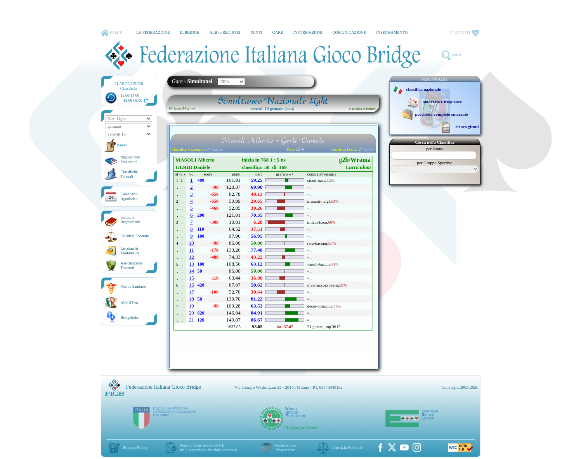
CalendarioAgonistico (129, 196)
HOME (111, 33)
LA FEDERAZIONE (153, 32)
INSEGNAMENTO (392, 32)
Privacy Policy (135, 447)
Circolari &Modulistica (130, 250)
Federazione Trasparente (285, 447)
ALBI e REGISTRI (225, 32)
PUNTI (256, 32)
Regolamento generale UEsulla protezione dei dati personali (208, 447)
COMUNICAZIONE (349, 32)
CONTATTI (464, 33)
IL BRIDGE (189, 32)
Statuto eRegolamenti (130, 219)
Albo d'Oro (129, 303)
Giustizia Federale (135, 236)
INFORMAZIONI (307, 32)
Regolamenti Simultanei (130, 159)
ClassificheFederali (129, 174)
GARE (277, 32)
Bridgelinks (130, 317)
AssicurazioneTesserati (132, 265)
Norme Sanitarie (133, 286)
